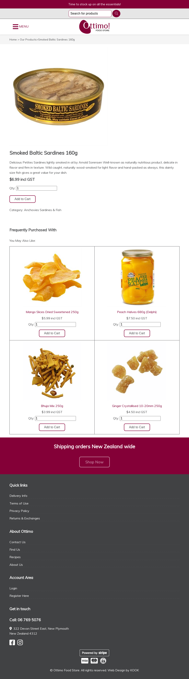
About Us (16, 565)
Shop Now (94, 463)
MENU (21, 27)
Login (13, 588)
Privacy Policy (19, 511)
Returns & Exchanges (24, 518)
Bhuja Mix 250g (52, 406)
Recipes (15, 557)
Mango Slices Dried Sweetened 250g (52, 312)
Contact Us (17, 542)
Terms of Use (19, 503)
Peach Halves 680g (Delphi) (137, 312)
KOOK (134, 670)
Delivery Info (18, 496)
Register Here (19, 596)
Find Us (14, 549)
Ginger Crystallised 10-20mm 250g (137, 406)
